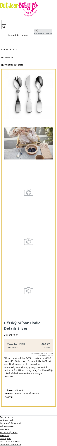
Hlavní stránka (8, 64)
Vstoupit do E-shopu (18, 35)
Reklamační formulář (10, 423)
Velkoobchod (6, 420)
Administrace (7, 426)
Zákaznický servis (8, 432)
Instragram (5, 438)
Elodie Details (9, 49)
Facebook (4, 435)
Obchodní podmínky (10, 444)
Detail (21, 64)
